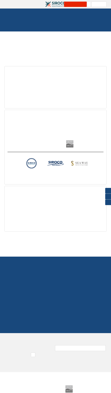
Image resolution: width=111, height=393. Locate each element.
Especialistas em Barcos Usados (55, 174)
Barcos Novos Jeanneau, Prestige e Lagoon (79, 176)
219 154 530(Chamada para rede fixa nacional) (55, 301)
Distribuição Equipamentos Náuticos (32, 176)
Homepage (10, 29)
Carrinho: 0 (68, 4)
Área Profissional (45, 4)
